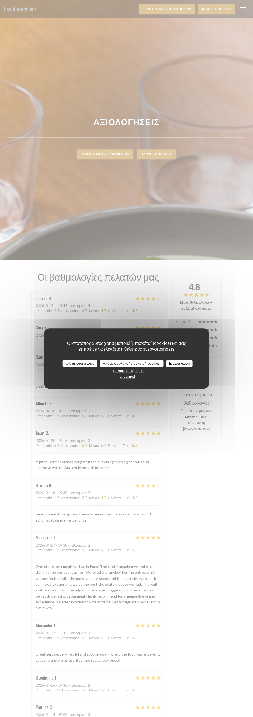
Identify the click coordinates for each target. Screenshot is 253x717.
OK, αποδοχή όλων (80, 363)
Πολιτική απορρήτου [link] (128, 371)
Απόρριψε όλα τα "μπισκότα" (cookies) (132, 363)
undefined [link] (127, 376)
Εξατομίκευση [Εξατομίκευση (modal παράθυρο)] (179, 363)
